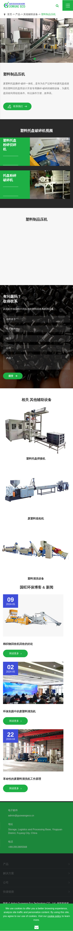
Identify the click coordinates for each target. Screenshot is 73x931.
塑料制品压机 (48, 14)
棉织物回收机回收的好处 (18, 643)
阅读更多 (15, 653)
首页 (9, 14)
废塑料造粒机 (36, 518)
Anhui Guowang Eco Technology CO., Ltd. (33, 903)
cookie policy (54, 916)
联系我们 (17, 106)
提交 (12, 376)
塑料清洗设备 (36, 578)
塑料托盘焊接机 (35, 458)
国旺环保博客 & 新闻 (36, 587)
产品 (17, 14)
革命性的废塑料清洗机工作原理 (22, 778)
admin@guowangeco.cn (21, 816)
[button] (69, 43)
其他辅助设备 (30, 14)
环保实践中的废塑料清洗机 (19, 711)
